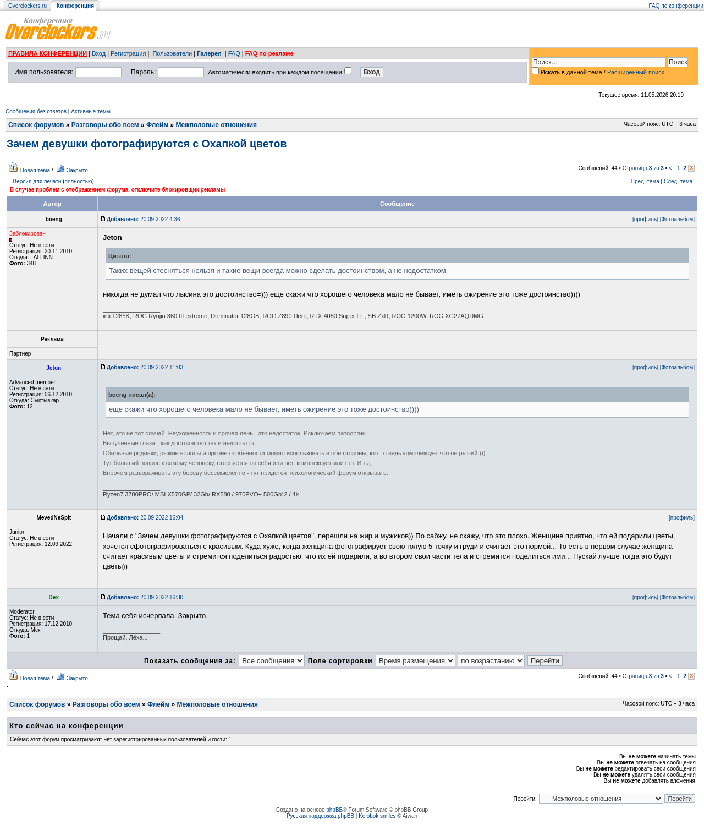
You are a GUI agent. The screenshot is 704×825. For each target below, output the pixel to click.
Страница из (643, 168)
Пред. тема (645, 181)
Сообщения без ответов (36, 111)
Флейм (157, 125)
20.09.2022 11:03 (145, 367)
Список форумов (36, 125)
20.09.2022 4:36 (143, 219)
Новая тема (35, 170)
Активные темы (91, 111)
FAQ (234, 53)
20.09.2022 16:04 (145, 518)
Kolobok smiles (377, 816)
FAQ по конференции (676, 6)
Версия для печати (37, 181)
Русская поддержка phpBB (320, 816)
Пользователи (172, 53)
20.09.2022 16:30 (145, 597)
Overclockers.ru (27, 6)
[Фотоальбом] (677, 219)
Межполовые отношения (216, 125)
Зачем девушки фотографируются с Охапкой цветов (147, 144)
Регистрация (128, 53)
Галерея (209, 53)
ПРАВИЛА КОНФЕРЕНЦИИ (47, 53)
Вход (99, 53)
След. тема (678, 181)
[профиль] (645, 219)
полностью (78, 181)
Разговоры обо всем (105, 125)
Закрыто (77, 170)
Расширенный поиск (635, 72)
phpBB (334, 810)
